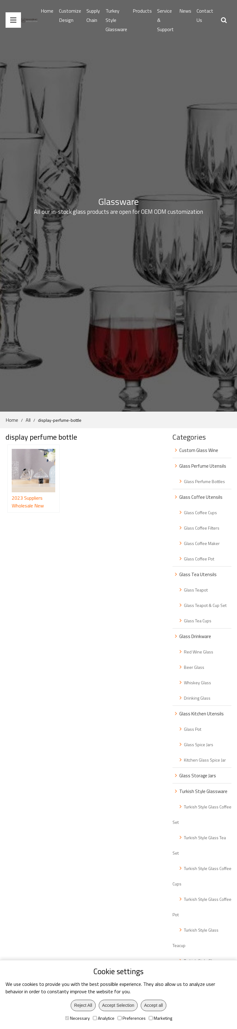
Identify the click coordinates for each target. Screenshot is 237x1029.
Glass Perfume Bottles (204, 481)
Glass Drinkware (195, 636)
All (28, 420)
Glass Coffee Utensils (200, 497)
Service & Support (165, 20)
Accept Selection (118, 1005)
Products (142, 10)
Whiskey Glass (197, 682)
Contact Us (205, 15)
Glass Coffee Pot (199, 558)
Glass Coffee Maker (202, 543)
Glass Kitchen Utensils (201, 713)
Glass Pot (192, 729)
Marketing (160, 1018)
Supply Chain (93, 15)
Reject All (83, 1005)
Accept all (153, 1005)
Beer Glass (194, 667)
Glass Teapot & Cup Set (205, 605)
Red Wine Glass (198, 652)
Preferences (132, 1018)
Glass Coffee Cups (200, 512)
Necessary (77, 1018)
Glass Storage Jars (197, 775)
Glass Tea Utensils (198, 574)
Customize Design (70, 15)
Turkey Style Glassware (116, 20)
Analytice (103, 1018)
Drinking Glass (197, 698)
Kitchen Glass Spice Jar (205, 760)
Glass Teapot (196, 590)
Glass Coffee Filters (201, 528)
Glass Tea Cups (197, 620)
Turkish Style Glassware (203, 791)
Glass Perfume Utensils (202, 466)
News (185, 10)
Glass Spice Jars (198, 744)
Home (47, 10)
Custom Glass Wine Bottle (195, 452)
